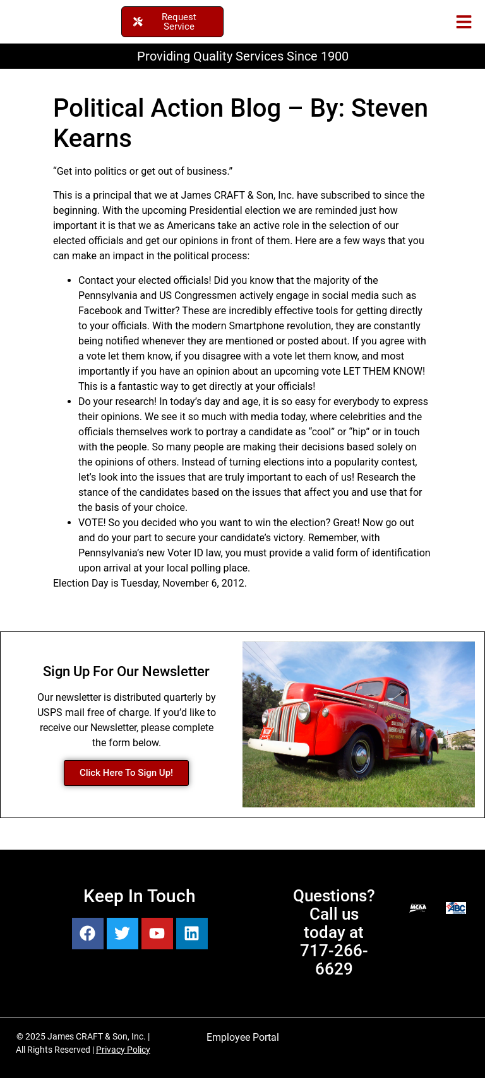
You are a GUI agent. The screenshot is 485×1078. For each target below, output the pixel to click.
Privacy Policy (123, 1050)
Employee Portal (243, 1037)
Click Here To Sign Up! (126, 772)
